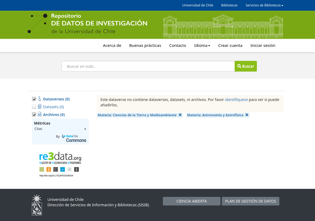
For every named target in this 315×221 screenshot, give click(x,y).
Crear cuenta (230, 45)
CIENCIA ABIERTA (192, 201)
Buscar (245, 66)
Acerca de (112, 45)
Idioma (202, 45)
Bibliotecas (229, 5)
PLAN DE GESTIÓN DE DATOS (250, 201)
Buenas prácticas (145, 45)
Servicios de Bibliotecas (264, 5)
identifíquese (236, 99)
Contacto (177, 45)
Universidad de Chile (197, 5)
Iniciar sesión (262, 45)
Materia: (140, 115)
